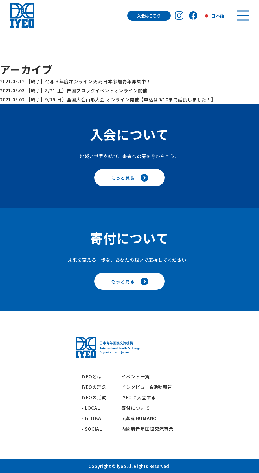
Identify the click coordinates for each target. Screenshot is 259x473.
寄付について (138, 407)
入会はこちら (149, 15)
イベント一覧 (135, 376)
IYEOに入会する (141, 397)
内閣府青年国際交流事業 (147, 428)
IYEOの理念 (94, 386)
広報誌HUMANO (139, 418)
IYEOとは (92, 376)
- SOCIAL (92, 428)
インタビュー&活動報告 (146, 386)
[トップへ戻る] (22, 15)
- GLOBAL (93, 418)
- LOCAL (91, 407)
